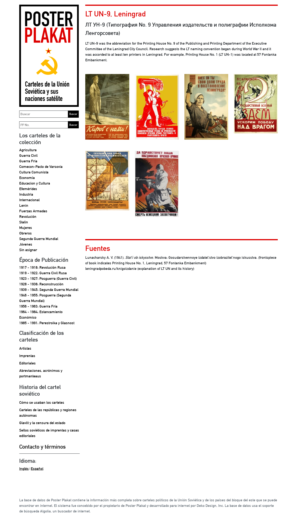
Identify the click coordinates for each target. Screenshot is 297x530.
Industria (26, 194)
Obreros (25, 233)
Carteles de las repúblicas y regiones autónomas (47, 413)
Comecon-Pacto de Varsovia (41, 166)
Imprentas (27, 356)
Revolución (27, 216)
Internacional (29, 200)
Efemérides (28, 189)
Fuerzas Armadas (33, 211)
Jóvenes (25, 244)
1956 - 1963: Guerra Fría (38, 306)
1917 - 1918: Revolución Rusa (42, 267)
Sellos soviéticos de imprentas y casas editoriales (49, 433)
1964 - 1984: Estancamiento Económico (41, 315)
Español (37, 468)
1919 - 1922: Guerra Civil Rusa (43, 273)
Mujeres (25, 227)
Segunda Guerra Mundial (38, 239)
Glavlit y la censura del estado (42, 423)
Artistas (25, 348)
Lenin (23, 205)
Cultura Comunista (33, 172)
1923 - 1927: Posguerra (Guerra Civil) (48, 278)
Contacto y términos (42, 446)
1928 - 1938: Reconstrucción (41, 284)
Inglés (24, 468)
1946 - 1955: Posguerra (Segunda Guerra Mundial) (45, 298)
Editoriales (27, 363)
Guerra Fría (28, 161)
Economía (27, 178)
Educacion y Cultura (34, 183)
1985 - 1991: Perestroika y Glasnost (46, 323)
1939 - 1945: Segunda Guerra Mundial (48, 289)
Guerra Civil (28, 155)
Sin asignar (28, 250)
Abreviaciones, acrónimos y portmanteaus (40, 373)
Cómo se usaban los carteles (41, 402)
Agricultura (28, 150)
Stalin (23, 222)
